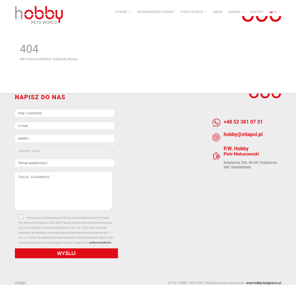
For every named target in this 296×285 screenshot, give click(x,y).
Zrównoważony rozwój (155, 12)
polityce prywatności (100, 242)
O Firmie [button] (123, 12)
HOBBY (20, 283)
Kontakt (257, 12)
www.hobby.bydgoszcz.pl (263, 283)
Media (217, 12)
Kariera (236, 12)
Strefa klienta (193, 12)
